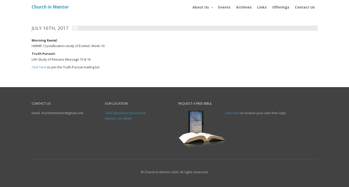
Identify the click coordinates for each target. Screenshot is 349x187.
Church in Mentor (50, 7)
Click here (39, 67)
